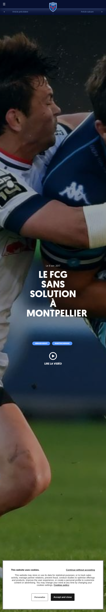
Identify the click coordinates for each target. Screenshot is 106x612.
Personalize (39, 597)
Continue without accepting (80, 570)
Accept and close (63, 597)
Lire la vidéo (53, 364)
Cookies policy (61, 585)
